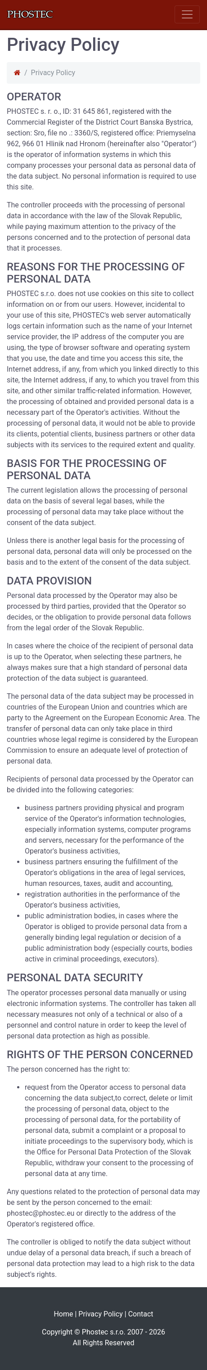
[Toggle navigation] (187, 14)
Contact (140, 1314)
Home (63, 1314)
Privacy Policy (100, 1314)
